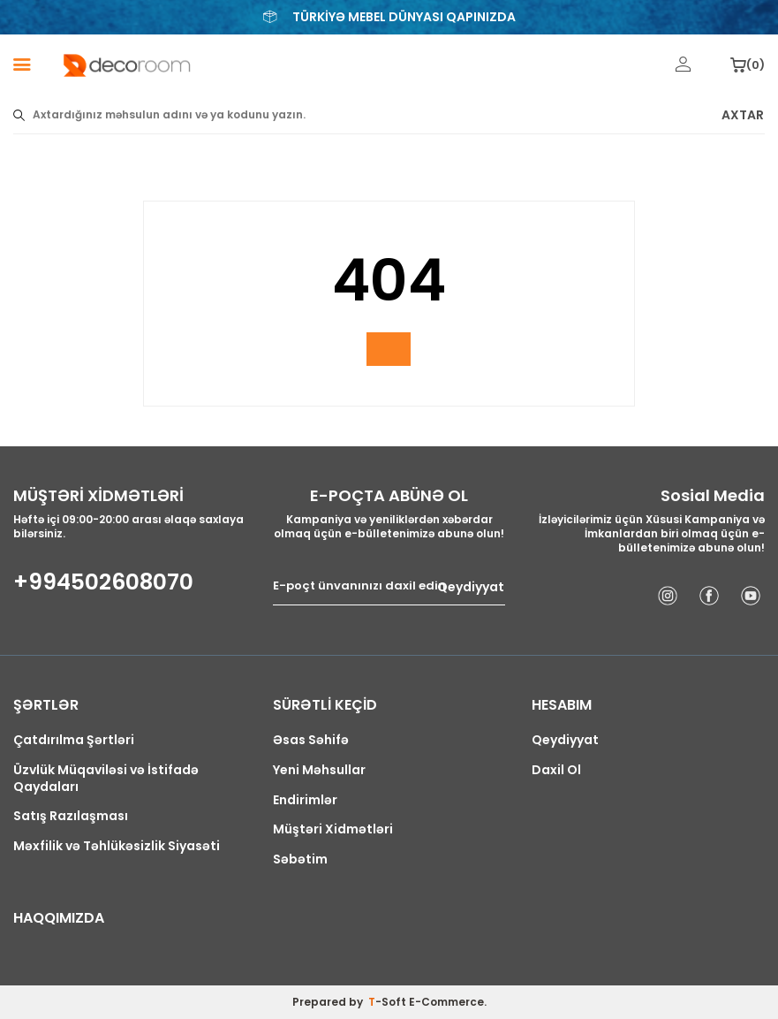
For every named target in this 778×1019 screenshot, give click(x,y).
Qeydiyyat (470, 586)
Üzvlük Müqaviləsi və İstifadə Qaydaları (106, 778)
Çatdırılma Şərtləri (73, 740)
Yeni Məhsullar (319, 770)
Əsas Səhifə (311, 740)
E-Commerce (446, 1001)
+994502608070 (103, 582)
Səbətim (300, 859)
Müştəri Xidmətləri (333, 829)
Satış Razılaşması (70, 816)
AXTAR (742, 115)
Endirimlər (305, 800)
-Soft (388, 1001)
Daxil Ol (556, 770)
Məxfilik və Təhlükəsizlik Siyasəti (116, 846)
